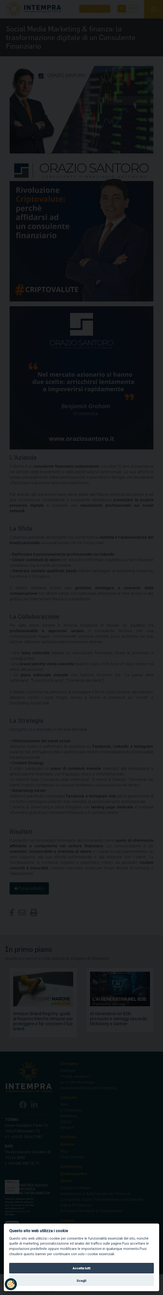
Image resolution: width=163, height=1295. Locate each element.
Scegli (81, 1281)
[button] (11, 1284)
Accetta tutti (81, 1268)
